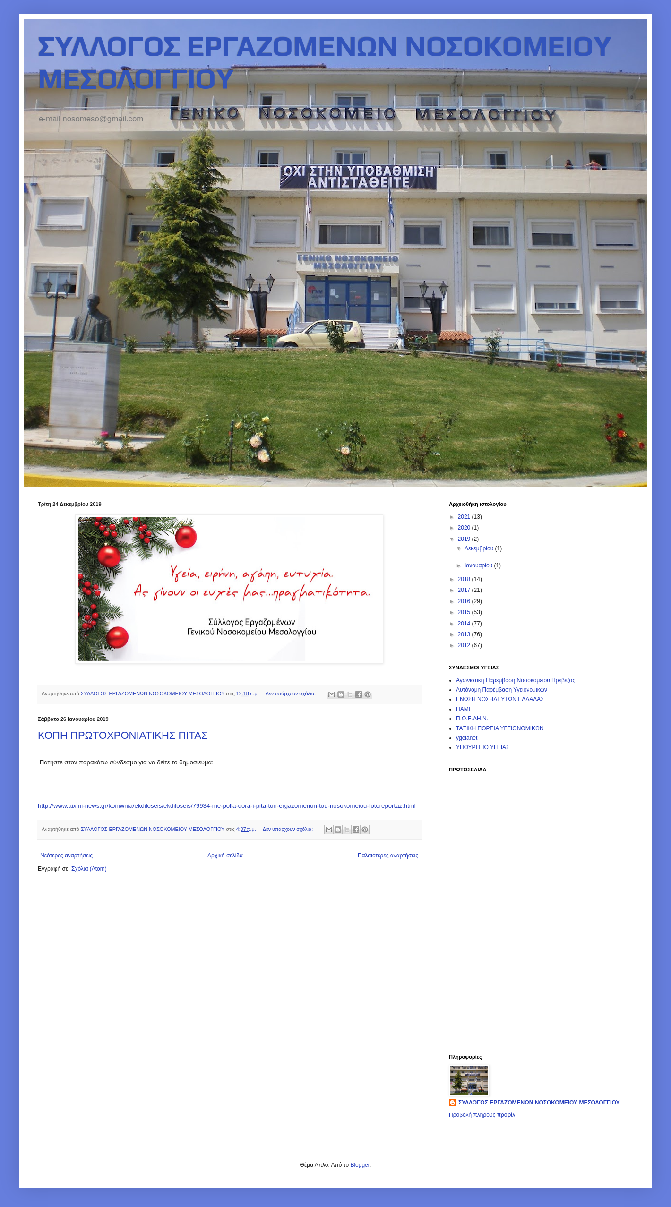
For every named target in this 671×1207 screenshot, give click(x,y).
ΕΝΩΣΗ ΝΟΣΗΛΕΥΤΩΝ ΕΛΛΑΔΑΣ (500, 699)
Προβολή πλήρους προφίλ (482, 1115)
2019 (465, 539)
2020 (465, 527)
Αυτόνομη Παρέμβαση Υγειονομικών (501, 689)
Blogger (360, 1165)
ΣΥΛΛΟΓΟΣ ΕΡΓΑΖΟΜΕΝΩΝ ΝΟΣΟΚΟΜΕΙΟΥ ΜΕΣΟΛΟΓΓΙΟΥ (538, 1102)
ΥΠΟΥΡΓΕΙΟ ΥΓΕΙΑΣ (482, 747)
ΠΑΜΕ (464, 709)
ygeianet (466, 738)
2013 (465, 634)
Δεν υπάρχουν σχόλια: (292, 693)
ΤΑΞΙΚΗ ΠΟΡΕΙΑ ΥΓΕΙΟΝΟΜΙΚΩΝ (500, 728)
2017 (465, 590)
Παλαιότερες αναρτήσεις (388, 855)
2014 (465, 623)
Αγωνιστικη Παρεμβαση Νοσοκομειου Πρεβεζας (515, 680)
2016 (465, 601)
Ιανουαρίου (479, 565)
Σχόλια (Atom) (89, 868)
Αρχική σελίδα (225, 855)
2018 (465, 579)
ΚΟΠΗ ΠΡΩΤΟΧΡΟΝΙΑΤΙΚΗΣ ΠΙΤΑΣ (123, 735)
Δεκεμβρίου (480, 548)
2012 (465, 645)
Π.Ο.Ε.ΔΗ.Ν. (472, 718)
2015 (465, 612)
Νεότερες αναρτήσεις (66, 855)
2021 (465, 517)
